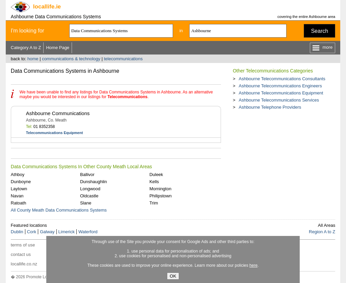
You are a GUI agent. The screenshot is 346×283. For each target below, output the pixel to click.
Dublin (17, 231)
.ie (47, 6)
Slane (85, 202)
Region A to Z (322, 231)
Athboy (17, 174)
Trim (153, 202)
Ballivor (87, 174)
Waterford (88, 231)
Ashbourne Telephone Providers (270, 107)
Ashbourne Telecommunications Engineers (280, 85)
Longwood (90, 188)
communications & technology (71, 58)
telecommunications (123, 58)
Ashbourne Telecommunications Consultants (282, 78)
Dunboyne (21, 181)
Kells (154, 181)
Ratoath (18, 202)
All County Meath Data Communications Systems (59, 210)
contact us (21, 254)
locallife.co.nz (24, 263)
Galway (47, 231)
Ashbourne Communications (58, 113)
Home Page (57, 47)
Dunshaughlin (93, 181)
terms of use (23, 244)
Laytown (19, 188)
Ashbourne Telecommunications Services (279, 100)
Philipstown (160, 195)
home (33, 58)
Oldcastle (89, 195)
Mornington (160, 188)
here (253, 265)
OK (173, 276)
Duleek (156, 174)
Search (319, 31)
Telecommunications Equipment (54, 133)
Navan (17, 195)
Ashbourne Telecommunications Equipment (281, 92)
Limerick (66, 231)
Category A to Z (26, 47)
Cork (31, 231)
